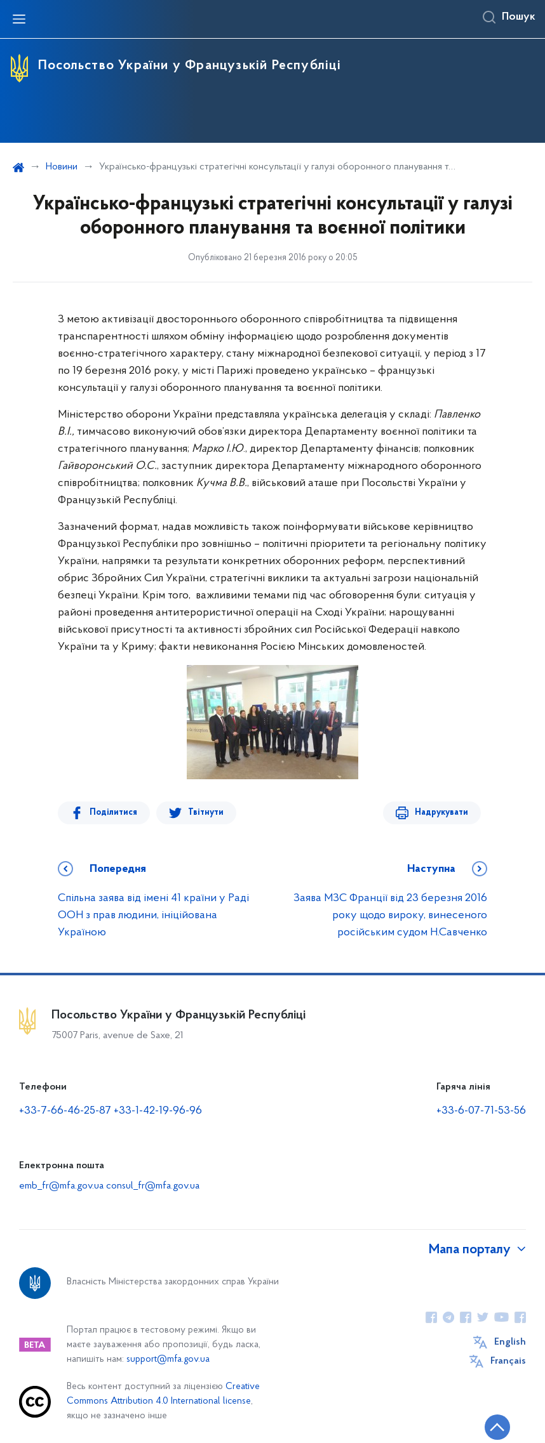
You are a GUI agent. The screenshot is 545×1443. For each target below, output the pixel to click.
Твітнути (206, 812)
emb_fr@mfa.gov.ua (62, 1186)
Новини (61, 167)
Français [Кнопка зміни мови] (508, 1361)
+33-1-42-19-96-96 (158, 1111)
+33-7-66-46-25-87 (65, 1111)
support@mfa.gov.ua (168, 1359)
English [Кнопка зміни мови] (510, 1342)
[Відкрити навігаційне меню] (19, 19)
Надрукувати (441, 812)
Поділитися (113, 812)
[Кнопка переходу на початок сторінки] (497, 1427)
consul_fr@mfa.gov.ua (152, 1186)
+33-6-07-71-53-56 (481, 1111)
